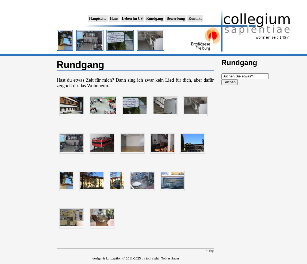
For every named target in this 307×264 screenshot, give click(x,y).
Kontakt (195, 19)
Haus (114, 19)
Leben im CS (132, 19)
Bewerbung (176, 19)
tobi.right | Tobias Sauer (162, 258)
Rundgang (154, 19)
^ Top (210, 251)
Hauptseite (97, 19)
